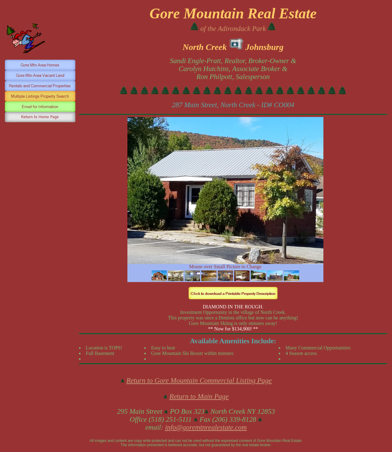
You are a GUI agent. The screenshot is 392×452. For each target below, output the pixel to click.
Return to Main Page (199, 396)
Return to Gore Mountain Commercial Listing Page (199, 380)
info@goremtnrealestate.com (206, 427)
